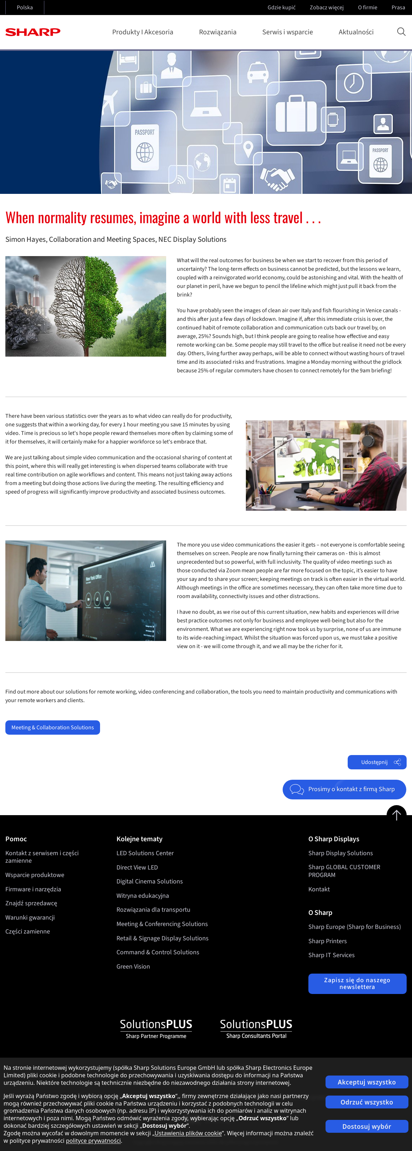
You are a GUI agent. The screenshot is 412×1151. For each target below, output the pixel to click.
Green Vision (133, 966)
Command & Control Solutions (157, 952)
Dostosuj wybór (366, 1126)
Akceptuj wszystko (367, 1082)
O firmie (368, 7)
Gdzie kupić (282, 7)
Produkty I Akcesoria (144, 32)
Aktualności (356, 32)
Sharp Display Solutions (340, 853)
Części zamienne (27, 931)
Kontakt (319, 889)
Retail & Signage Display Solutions (162, 938)
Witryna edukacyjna (142, 895)
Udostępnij (381, 762)
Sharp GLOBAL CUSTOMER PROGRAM (344, 871)
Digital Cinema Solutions (149, 881)
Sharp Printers (327, 941)
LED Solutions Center (145, 853)
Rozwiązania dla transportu (153, 909)
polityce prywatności (93, 1141)
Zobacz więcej (327, 7)
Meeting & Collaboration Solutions (52, 727)
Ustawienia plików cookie (188, 1133)
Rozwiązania (219, 32)
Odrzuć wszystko (367, 1102)
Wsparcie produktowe (34, 875)
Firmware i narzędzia (33, 889)
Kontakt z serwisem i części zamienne (42, 857)
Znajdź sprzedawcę (31, 903)
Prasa (399, 7)
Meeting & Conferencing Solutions (162, 924)
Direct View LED (137, 867)
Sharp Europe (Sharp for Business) (354, 926)
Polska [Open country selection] (25, 7)
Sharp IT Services (331, 955)
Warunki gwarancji (30, 917)
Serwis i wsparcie (289, 32)
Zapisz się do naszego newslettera (357, 984)
